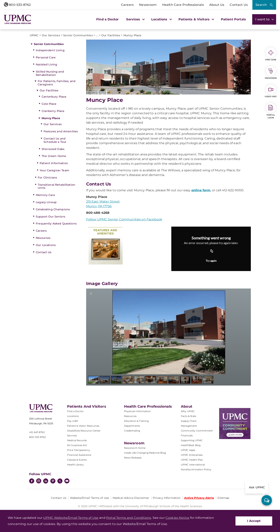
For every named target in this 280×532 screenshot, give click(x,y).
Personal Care (46, 57)
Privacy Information (167, 498)
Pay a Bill (72, 420)
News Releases (133, 457)
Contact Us (239, 5)
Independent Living (50, 50)
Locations (73, 416)
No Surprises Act (77, 445)
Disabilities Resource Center (84, 430)
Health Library (75, 464)
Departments (132, 425)
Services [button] (135, 19)
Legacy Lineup (46, 202)
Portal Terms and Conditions (128, 518)
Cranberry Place (53, 111)
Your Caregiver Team (54, 170)
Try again (211, 260)
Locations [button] (161, 19)
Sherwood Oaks (53, 149)
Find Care (270, 54)
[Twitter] (59, 480)
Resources (43, 238)
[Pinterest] (52, 481)
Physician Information (137, 411)
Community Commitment (197, 430)
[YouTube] (66, 481)
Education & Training (136, 420)
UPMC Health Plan (192, 459)
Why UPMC (188, 411)
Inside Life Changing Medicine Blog (145, 452)
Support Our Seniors (50, 216)
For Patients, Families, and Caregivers (56, 82)
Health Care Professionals (183, 5)
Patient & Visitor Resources (83, 425)
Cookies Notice (177, 518)
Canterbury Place (54, 96)
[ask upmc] (267, 500)
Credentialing (132, 430)
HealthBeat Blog (190, 445)
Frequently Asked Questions (56, 223)
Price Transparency (78, 450)
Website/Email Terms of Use (89, 498)
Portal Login (271, 111)
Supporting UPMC (192, 440)
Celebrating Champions (53, 209)
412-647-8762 (37, 432)
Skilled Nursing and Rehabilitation (50, 73)
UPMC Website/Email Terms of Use (70, 518)
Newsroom (148, 5)
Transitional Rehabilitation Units (56, 186)
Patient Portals (233, 19)
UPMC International (193, 464)
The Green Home (54, 156)
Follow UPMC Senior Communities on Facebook (124, 219)
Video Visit (271, 91)
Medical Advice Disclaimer (131, 498)
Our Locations (46, 245)
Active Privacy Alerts (199, 498)
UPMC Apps (188, 450)
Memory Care (45, 195)
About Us (216, 5)
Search (261, 5)
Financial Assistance (79, 454)
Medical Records (77, 440)
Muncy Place (51, 118)
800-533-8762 (17, 5)
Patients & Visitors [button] (195, 19)
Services (72, 435)
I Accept (254, 521)
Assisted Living (46, 64)
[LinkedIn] (45, 481)
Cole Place (49, 104)
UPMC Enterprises (192, 454)
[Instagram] (38, 481)
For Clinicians (47, 177)
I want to (264, 19)
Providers (271, 72)
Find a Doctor (107, 19)
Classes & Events (77, 459)
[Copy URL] (212, 251)
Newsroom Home (135, 447)
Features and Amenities (61, 131)
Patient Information (54, 163)
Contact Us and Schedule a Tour (55, 140)
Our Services (53, 124)
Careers (127, 5)
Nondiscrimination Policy (196, 469)
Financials (187, 435)
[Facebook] (31, 481)
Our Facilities (49, 90)
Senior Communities (49, 44)
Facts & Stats (188, 416)
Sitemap (223, 498)
